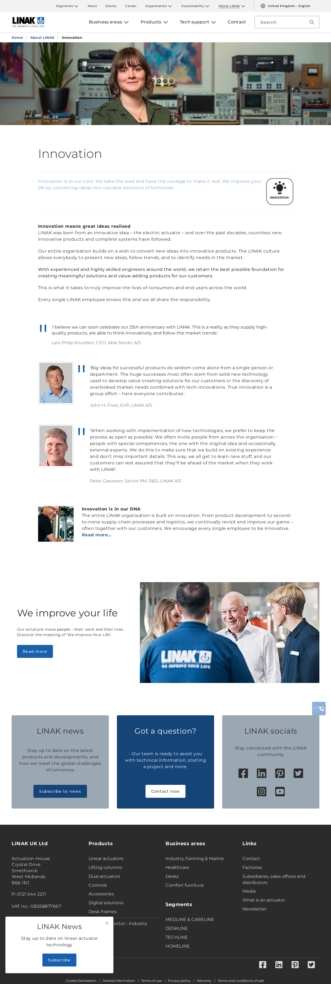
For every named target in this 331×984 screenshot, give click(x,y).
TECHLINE (177, 937)
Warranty (204, 981)
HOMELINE (178, 946)
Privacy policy (179, 981)
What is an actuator (263, 900)
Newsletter (254, 909)
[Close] (106, 923)
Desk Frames (103, 911)
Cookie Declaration (81, 981)
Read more (35, 651)
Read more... (97, 534)
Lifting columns (105, 867)
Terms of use (151, 981)
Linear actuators (106, 858)
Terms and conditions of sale (241, 981)
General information (119, 981)
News (92, 6)
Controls (98, 885)
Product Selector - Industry (118, 923)
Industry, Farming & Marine (195, 858)
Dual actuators (104, 876)
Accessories (101, 893)
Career (131, 6)
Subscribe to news (60, 791)
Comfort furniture (185, 885)
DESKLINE (177, 928)
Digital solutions (106, 902)
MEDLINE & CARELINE (190, 919)
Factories (252, 867)
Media (249, 891)
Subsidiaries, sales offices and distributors (273, 879)
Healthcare (177, 867)
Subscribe (59, 960)
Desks (172, 876)
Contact (251, 858)
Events (111, 6)
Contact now (165, 791)
